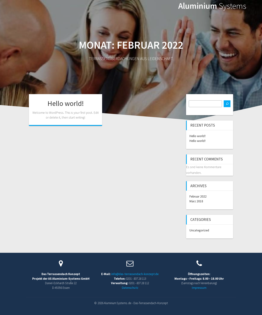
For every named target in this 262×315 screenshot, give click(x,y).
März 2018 (196, 201)
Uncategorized (199, 230)
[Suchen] (227, 103)
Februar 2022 (198, 196)
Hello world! (65, 103)
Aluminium (212, 6)
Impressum (199, 288)
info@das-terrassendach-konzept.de (135, 274)
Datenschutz (130, 288)
